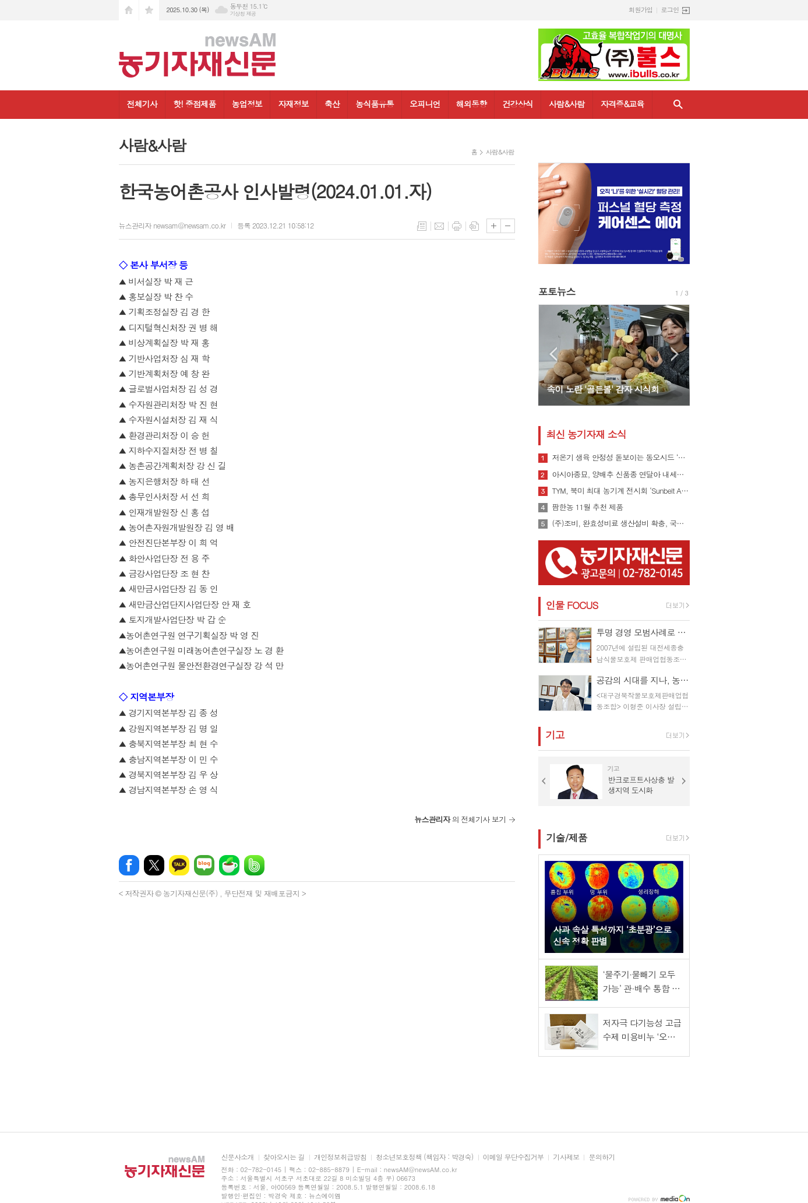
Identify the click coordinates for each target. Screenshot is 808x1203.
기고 (555, 735)
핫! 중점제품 (194, 104)
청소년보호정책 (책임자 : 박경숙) (424, 1157)
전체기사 (142, 104)
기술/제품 (566, 838)
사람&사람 (567, 104)
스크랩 (474, 226)
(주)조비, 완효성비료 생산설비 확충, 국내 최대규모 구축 (621, 523)
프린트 (457, 226)
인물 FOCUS (572, 605)
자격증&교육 (622, 104)
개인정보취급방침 (340, 1157)
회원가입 (640, 9)
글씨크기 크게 (493, 226)
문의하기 (601, 1157)
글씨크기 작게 (507, 226)
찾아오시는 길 (284, 1157)
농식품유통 (374, 104)
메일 (439, 226)
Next (675, 354)
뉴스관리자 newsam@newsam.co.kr (172, 225)
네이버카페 (229, 865)
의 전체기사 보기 (460, 819)
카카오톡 (179, 865)
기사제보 (566, 1157)
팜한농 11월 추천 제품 (587, 507)
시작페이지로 (129, 10)
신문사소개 (237, 1157)
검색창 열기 (678, 104)
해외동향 (471, 104)
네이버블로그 (204, 865)
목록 (422, 226)
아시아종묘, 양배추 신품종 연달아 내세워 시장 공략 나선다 (621, 474)
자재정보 (293, 104)
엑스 (154, 865)
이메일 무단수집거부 (513, 1157)
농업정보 (247, 104)
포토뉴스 (557, 291)
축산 (332, 104)
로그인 (670, 9)
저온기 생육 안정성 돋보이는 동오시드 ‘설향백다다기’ (621, 457)
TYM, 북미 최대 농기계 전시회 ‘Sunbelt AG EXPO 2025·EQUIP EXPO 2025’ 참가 (621, 491)
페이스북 (129, 865)
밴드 (254, 865)
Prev (553, 354)
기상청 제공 (243, 13)
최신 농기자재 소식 (586, 434)
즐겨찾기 (149, 10)
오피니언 (425, 104)
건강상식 (517, 104)
